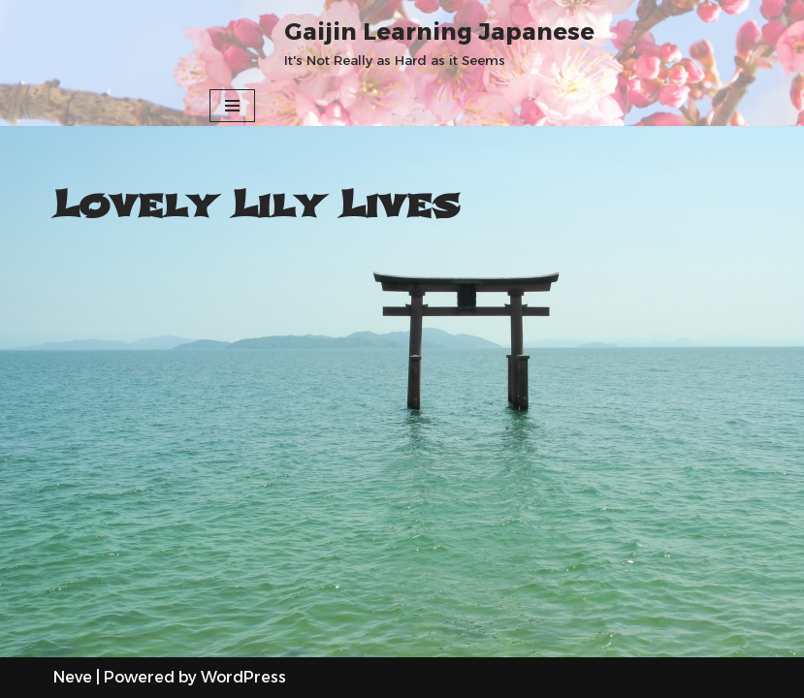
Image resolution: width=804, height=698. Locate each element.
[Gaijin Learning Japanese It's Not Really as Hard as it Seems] (439, 43)
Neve (72, 677)
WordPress (243, 677)
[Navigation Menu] (232, 105)
